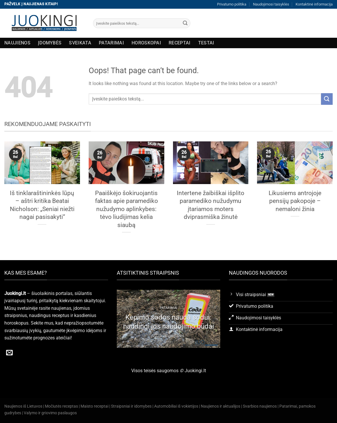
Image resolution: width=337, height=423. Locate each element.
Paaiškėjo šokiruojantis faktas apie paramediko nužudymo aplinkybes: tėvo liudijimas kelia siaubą (126, 208)
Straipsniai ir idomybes (131, 406)
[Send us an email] (9, 353)
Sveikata (80, 43)
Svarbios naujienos (260, 406)
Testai (206, 43)
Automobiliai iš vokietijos (176, 406)
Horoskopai (146, 43)
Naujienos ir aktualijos (220, 406)
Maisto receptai (94, 406)
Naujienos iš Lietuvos (23, 406)
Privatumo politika (231, 4)
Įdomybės (50, 43)
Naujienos (17, 43)
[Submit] (185, 23)
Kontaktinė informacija (314, 4)
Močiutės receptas (61, 406)
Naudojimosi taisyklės (271, 4)
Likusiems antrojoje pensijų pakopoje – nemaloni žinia (295, 201)
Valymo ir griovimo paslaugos (50, 413)
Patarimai (111, 43)
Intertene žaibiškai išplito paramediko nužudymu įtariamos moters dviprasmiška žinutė (210, 205)
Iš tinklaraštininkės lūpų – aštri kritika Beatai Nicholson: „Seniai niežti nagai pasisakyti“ (42, 205)
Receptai (180, 43)
